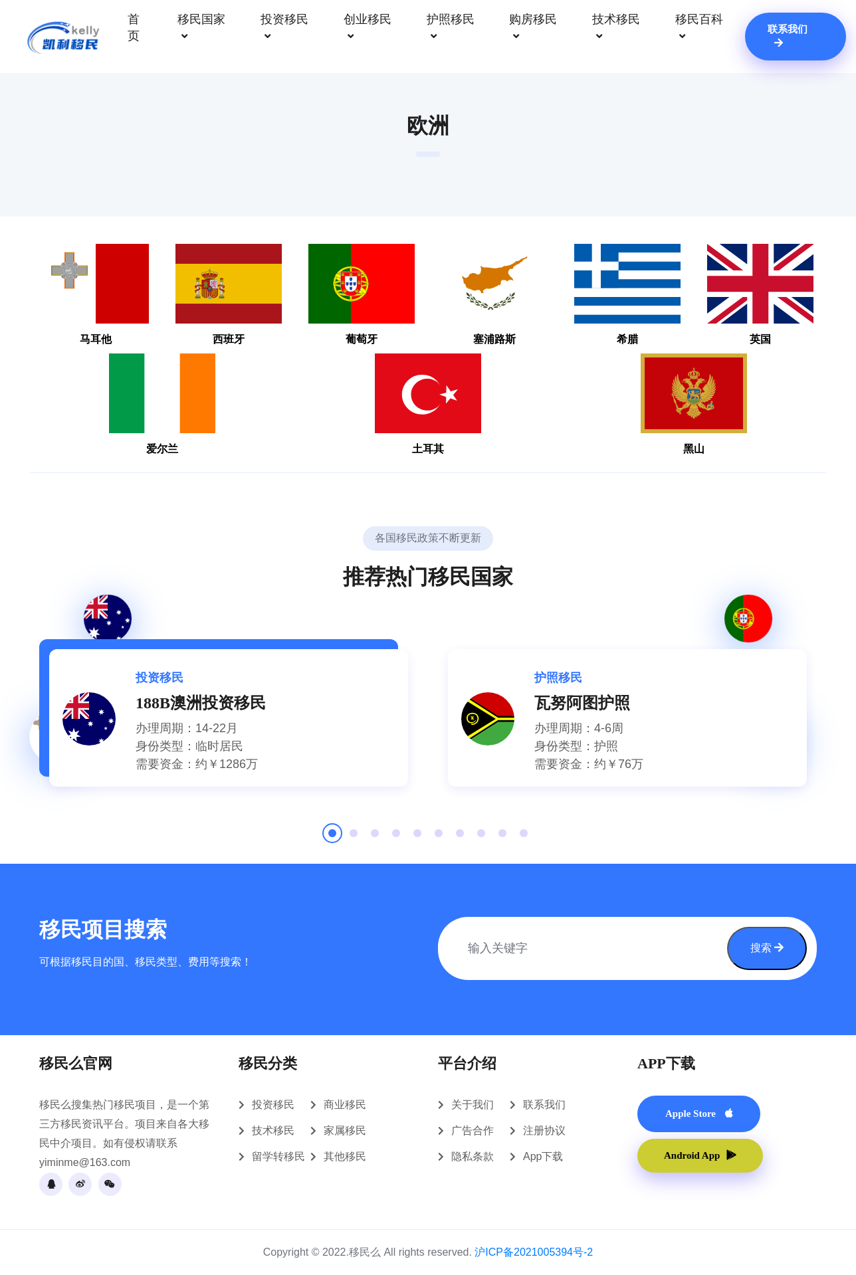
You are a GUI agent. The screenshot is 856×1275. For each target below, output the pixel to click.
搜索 (767, 947)
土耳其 (428, 403)
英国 (760, 294)
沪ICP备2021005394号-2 (534, 1252)
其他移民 (345, 1156)
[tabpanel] (228, 718)
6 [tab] (439, 838)
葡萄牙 (361, 294)
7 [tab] (460, 838)
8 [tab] (481, 838)
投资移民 (284, 28)
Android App (700, 1155)
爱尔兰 (162, 403)
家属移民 (345, 1130)
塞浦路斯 (494, 294)
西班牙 (228, 294)
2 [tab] (354, 838)
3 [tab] (375, 838)
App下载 (543, 1156)
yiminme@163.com (84, 1162)
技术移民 (616, 28)
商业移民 (345, 1104)
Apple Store (698, 1113)
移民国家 (201, 28)
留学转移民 (278, 1156)
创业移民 (367, 28)
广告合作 (472, 1130)
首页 (134, 28)
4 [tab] (396, 838)
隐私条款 (472, 1156)
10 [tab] (524, 838)
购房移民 (533, 28)
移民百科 (699, 28)
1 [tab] (332, 838)
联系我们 (787, 36)
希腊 (627, 294)
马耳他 (96, 294)
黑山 (694, 403)
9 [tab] (502, 838)
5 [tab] (417, 838)
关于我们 (472, 1104)
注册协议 (544, 1130)
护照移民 (451, 28)
